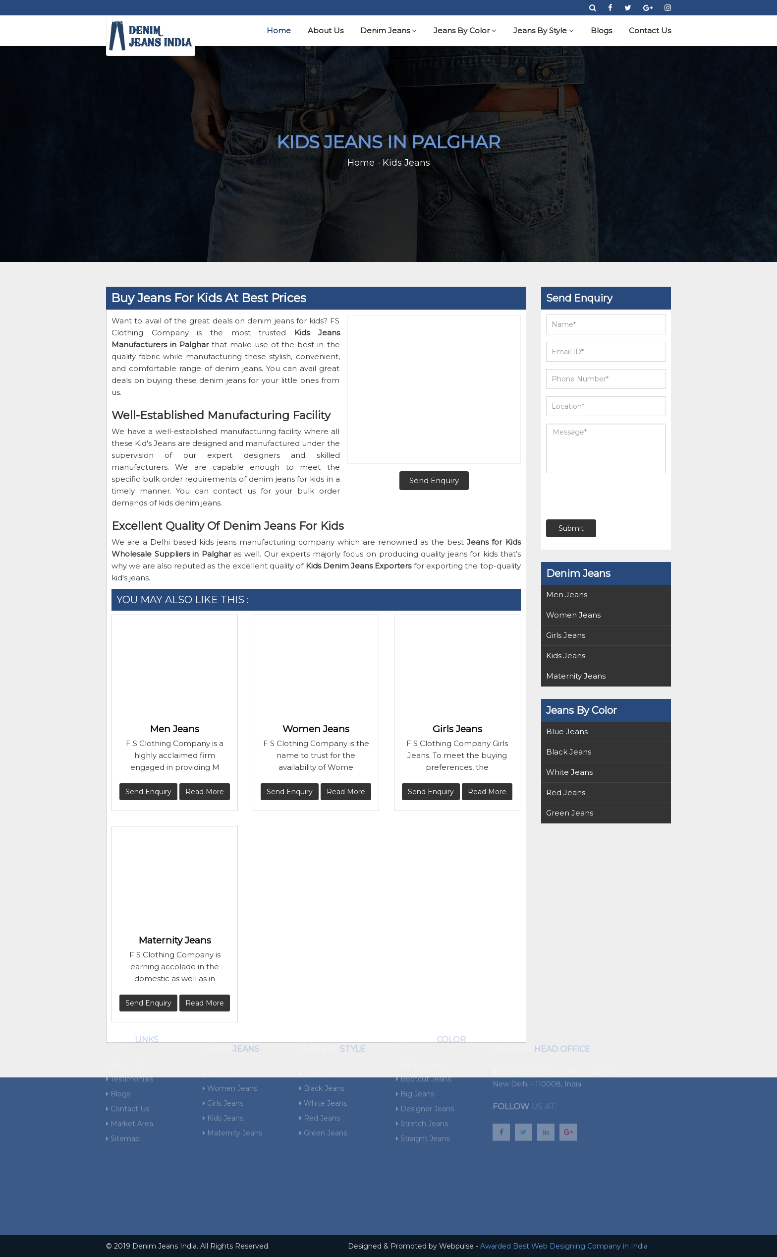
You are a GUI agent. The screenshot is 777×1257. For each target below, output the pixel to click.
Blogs (601, 30)
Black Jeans (568, 751)
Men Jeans (174, 729)
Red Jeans (565, 792)
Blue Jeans (567, 731)
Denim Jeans (388, 30)
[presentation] (606, 496)
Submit (571, 528)
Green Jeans (569, 812)
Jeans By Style (543, 30)
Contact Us (650, 30)
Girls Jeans (457, 729)
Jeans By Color (465, 30)
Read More (204, 791)
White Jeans (569, 772)
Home (279, 30)
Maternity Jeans (175, 940)
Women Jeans (315, 729)
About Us (325, 30)
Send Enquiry (148, 791)
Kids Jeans (565, 655)
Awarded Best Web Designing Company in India (564, 1246)
